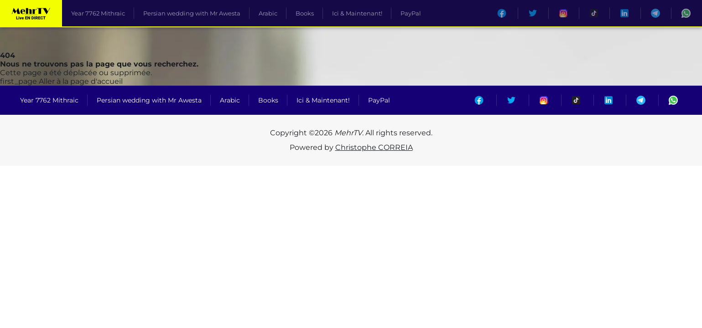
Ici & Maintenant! (357, 13)
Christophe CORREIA (374, 147)
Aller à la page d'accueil (61, 81)
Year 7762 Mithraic (98, 13)
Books (305, 13)
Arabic (268, 13)
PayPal (410, 13)
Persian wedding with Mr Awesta (191, 13)
